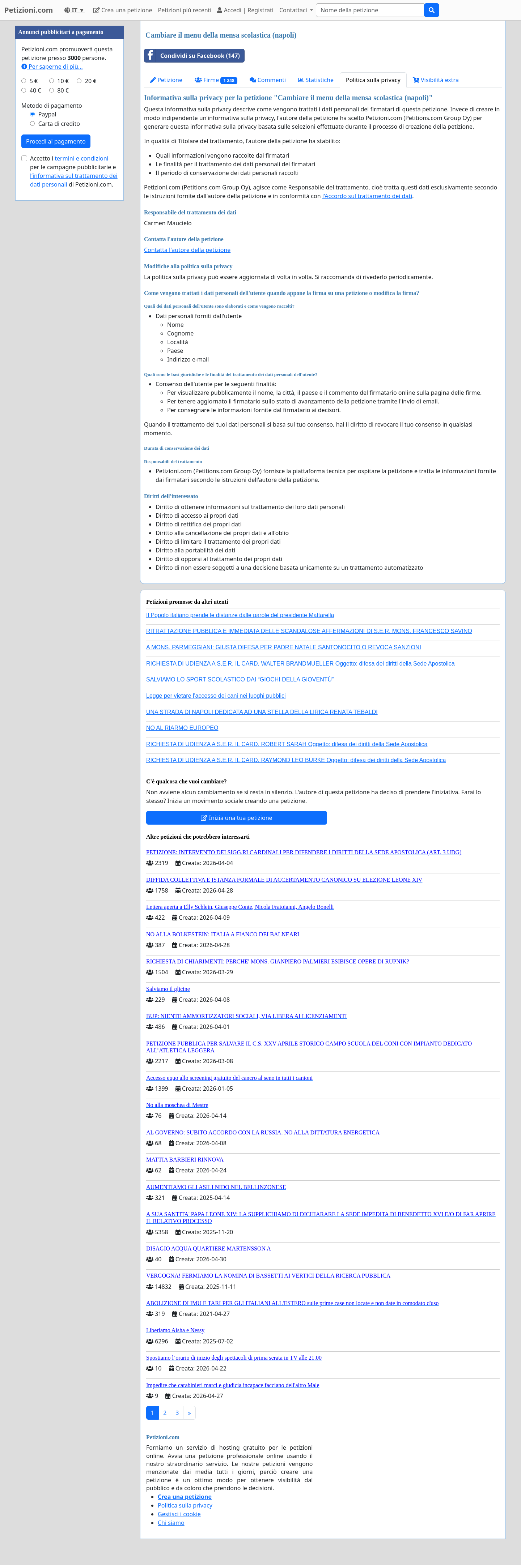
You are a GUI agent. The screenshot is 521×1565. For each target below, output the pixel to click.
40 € (35, 307)
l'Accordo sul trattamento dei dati (367, 196)
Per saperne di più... (52, 283)
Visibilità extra (436, 80)
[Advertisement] (69, 129)
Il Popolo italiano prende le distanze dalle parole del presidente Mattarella (240, 615)
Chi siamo (171, 1523)
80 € (63, 307)
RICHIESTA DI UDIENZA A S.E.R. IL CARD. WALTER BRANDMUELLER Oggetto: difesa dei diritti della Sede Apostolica (300, 663)
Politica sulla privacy (373, 80)
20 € (91, 298)
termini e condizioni (81, 375)
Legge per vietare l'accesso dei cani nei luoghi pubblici (216, 696)
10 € (63, 298)
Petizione (166, 80)
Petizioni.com (28, 10)
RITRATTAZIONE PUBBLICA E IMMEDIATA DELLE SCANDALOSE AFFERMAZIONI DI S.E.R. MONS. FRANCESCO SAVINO (309, 631)
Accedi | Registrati (245, 10)
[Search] (370, 10)
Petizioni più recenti (185, 10)
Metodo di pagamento (51, 322)
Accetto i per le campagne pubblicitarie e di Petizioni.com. (74, 388)
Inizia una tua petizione (236, 818)
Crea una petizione (122, 10)
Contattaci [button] (294, 10)
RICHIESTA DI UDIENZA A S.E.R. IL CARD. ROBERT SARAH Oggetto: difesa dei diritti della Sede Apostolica (287, 744)
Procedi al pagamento (56, 358)
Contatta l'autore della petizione (187, 250)
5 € (34, 298)
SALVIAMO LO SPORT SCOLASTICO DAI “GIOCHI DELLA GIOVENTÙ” (240, 679)
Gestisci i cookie (179, 1514)
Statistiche (316, 80)
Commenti (268, 80)
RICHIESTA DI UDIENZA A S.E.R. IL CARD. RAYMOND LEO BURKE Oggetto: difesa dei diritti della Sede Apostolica (296, 760)
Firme (216, 80)
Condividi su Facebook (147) (192, 55)
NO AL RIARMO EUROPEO (182, 728)
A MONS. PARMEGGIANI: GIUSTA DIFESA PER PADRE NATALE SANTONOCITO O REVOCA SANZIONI (283, 647)
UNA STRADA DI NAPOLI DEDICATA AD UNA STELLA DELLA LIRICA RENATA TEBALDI (262, 712)
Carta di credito (59, 341)
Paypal (47, 331)
